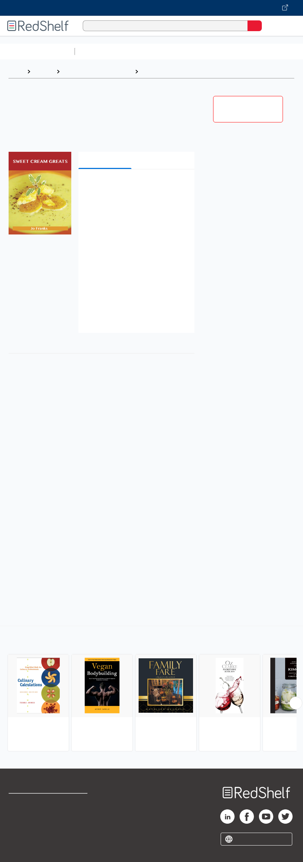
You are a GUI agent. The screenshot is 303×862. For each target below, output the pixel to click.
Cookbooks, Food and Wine (97, 71)
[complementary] (151, 689)
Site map (20, 849)
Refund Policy (78, 817)
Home (16, 71)
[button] (136, 186)
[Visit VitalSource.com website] (151, 8)
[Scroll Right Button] (295, 703)
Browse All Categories (37, 51)
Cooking (152, 71)
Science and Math (140, 51)
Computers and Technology (204, 51)
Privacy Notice (27, 833)
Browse (43, 71)
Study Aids (96, 51)
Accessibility (77, 833)
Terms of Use (78, 802)
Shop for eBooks (30, 802)
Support (18, 817)
